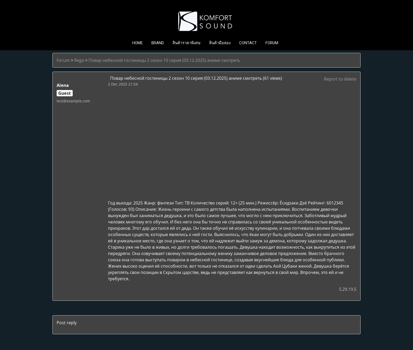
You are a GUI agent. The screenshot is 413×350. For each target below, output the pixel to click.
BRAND (157, 43)
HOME (137, 43)
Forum (63, 60)
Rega (79, 60)
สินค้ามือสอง (219, 43)
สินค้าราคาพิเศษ (186, 43)
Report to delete (340, 79)
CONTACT (248, 43)
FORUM (272, 43)
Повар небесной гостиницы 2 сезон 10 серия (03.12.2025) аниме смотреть (164, 60)
